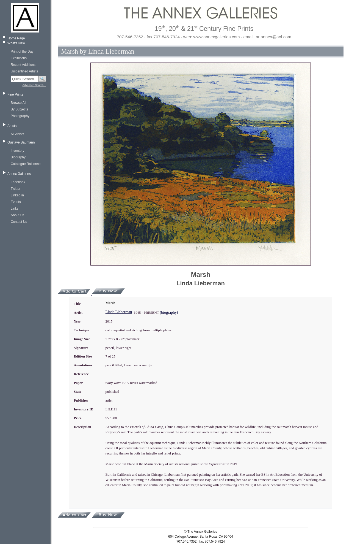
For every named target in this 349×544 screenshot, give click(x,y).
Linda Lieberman (119, 312)
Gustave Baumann (21, 142)
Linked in (17, 195)
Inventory (17, 151)
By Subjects (19, 109)
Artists (11, 126)
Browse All (18, 103)
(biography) (169, 312)
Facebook (18, 182)
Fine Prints (15, 94)
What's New (16, 43)
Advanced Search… (34, 84)
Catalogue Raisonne (26, 164)
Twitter (15, 189)
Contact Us (19, 222)
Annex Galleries (19, 174)
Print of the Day (22, 51)
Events (16, 202)
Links (14, 208)
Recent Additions (23, 65)
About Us (17, 215)
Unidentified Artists (24, 71)
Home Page (16, 38)
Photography (20, 116)
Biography (18, 157)
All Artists (17, 134)
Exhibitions (19, 58)
